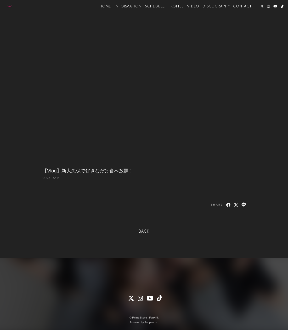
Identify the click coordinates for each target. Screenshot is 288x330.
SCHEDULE (148, 18)
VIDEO (186, 18)
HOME (98, 18)
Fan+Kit (153, 317)
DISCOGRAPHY (209, 18)
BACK (144, 232)
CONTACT (235, 18)
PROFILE (169, 18)
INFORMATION (121, 18)
